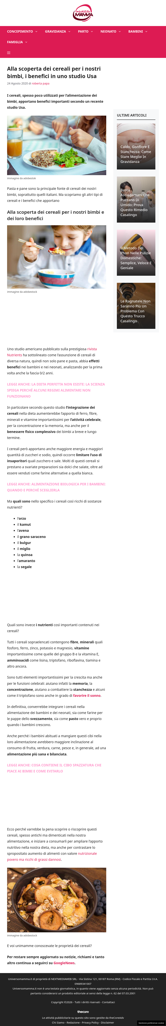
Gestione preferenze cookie (151, 1023)
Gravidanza (59, 31)
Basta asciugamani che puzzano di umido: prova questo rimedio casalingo (135, 202)
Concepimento (24, 31)
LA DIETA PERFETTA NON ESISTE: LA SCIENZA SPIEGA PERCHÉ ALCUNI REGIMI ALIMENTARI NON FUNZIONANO (56, 390)
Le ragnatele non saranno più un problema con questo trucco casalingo (135, 311)
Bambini (139, 31)
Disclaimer (107, 1022)
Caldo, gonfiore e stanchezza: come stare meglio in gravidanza (135, 154)
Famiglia (19, 42)
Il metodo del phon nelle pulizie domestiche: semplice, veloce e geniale (135, 258)
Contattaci (108, 1002)
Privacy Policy (90, 1022)
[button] (9, 52)
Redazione (73, 1022)
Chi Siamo (58, 1022)
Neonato (113, 31)
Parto (87, 31)
